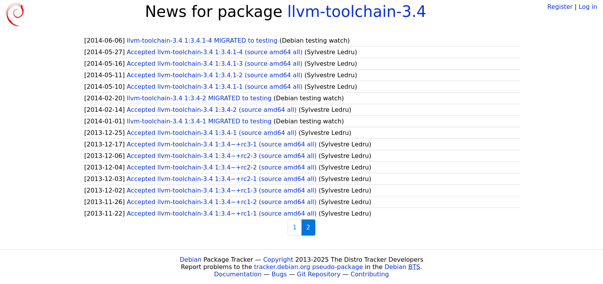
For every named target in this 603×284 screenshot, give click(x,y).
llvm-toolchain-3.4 (356, 11)
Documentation (238, 274)
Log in (588, 6)
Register (560, 6)
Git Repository (318, 274)
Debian (191, 259)
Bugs (279, 274)
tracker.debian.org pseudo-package (308, 267)
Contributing (370, 274)
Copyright (278, 259)
